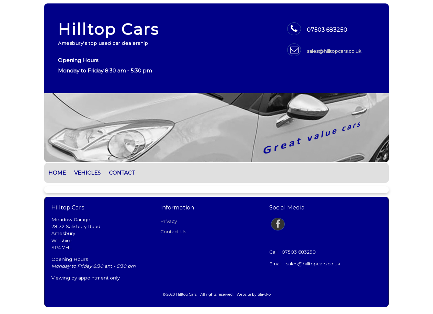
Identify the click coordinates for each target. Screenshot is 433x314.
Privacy (168, 221)
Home (57, 172)
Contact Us (173, 231)
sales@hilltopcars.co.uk (334, 51)
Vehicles (87, 172)
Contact (122, 172)
